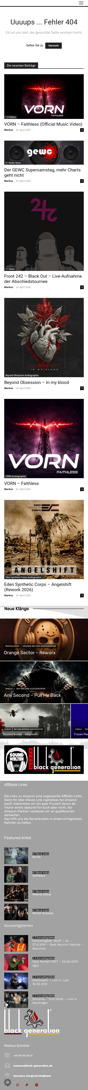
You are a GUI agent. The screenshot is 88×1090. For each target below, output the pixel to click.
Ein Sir (36, 857)
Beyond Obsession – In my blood (36, 382)
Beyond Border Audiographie (28, 729)
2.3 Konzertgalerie (43, 937)
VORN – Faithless (21, 483)
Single (9, 689)
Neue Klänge (16, 608)
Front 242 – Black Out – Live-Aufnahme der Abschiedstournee (43, 279)
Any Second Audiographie (30, 689)
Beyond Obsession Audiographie (22, 375)
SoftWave (38, 875)
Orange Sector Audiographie (39, 646)
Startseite (53, 45)
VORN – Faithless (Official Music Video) (43, 124)
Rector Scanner (43, 913)
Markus (8, 129)
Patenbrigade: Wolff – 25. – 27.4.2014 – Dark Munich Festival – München (57, 944)
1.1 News (10, 269)
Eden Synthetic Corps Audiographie (23, 577)
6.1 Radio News (13, 162)
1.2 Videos (11, 117)
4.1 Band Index (40, 854)
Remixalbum (12, 646)
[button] (7, 1082)
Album (7, 729)
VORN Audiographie (16, 476)
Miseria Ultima (41, 894)
